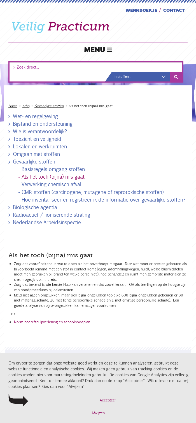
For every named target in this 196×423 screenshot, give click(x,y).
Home (12, 106)
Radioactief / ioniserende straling (51, 214)
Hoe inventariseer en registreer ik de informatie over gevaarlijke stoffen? (104, 199)
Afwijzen (98, 413)
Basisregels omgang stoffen (53, 169)
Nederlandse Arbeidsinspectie (47, 222)
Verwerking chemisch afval (51, 184)
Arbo (25, 106)
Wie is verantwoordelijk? (40, 131)
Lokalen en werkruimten (40, 146)
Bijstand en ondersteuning (43, 123)
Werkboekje (141, 10)
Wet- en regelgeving (35, 116)
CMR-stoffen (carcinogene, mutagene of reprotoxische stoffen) (93, 192)
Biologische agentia (35, 207)
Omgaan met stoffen (36, 154)
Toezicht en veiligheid (37, 138)
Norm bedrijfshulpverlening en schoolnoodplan (52, 322)
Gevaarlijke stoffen (49, 106)
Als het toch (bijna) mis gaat (53, 176)
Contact (174, 10)
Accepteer (108, 400)
